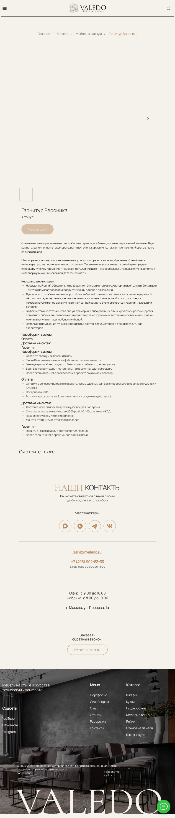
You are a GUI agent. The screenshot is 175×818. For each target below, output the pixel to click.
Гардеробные (136, 708)
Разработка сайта (112, 773)
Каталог (63, 33)
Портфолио (98, 695)
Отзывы (95, 715)
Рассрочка (98, 721)
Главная (44, 33)
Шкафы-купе (135, 734)
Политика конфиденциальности (96, 766)
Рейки (130, 721)
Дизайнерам (99, 701)
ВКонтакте (10, 725)
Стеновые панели (139, 728)
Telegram (9, 731)
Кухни (130, 701)
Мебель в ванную (89, 33)
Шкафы (131, 695)
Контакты (97, 728)
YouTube (8, 718)
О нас (94, 708)
